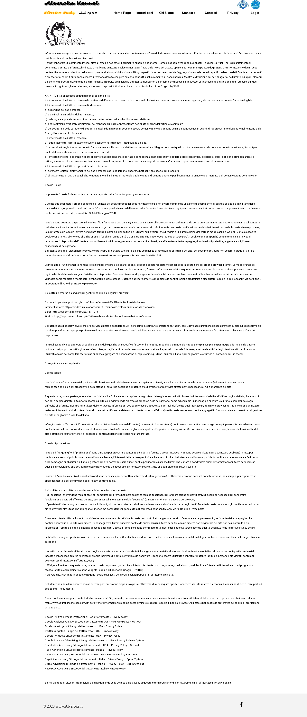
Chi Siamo (166, 13)
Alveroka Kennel (71, 3)
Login (255, 13)
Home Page (122, 13)
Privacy (232, 13)
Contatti (211, 13)
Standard (188, 13)
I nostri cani (144, 13)
